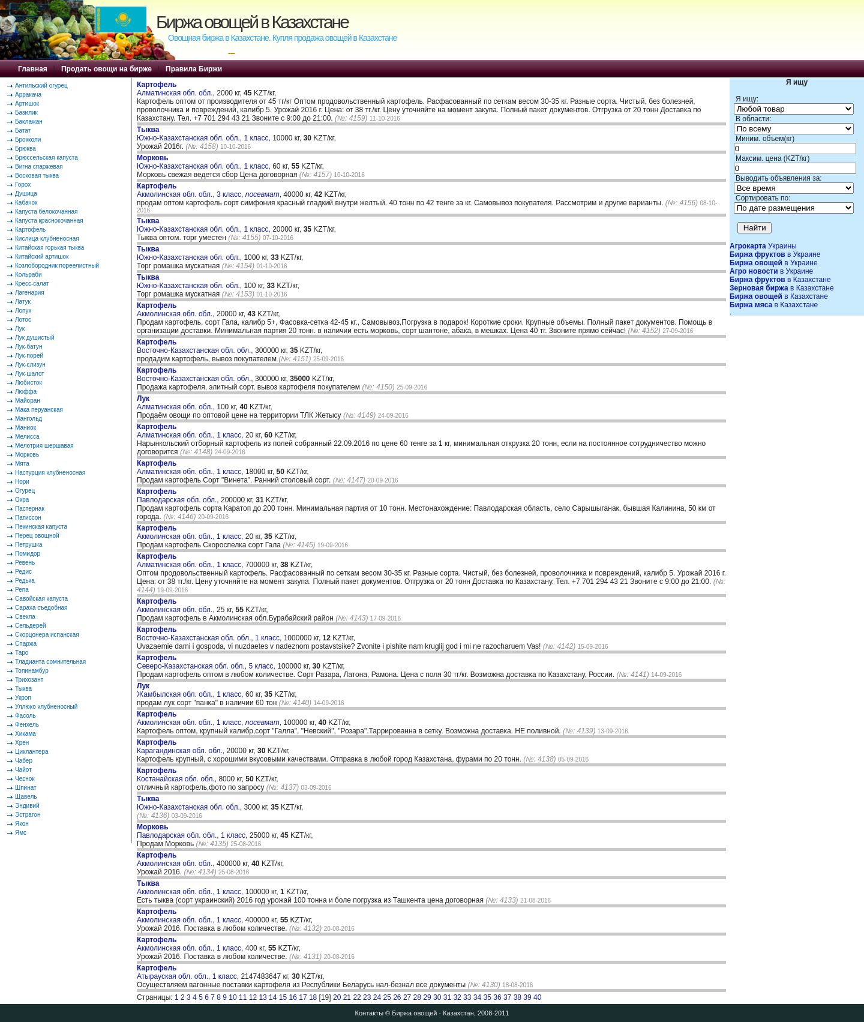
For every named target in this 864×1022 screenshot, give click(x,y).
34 (477, 997)
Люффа (26, 391)
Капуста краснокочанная (49, 220)
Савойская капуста (41, 598)
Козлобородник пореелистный (57, 265)
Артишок (27, 103)
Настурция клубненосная (50, 472)
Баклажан (29, 121)
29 (427, 997)
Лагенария (29, 292)
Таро (21, 652)
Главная (32, 69)
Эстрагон (27, 814)
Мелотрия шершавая (44, 445)
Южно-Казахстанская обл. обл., (190, 253)
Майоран (27, 400)
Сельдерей (30, 625)
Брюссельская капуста (46, 157)
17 (303, 997)
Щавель (26, 796)
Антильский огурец (41, 85)
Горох (23, 184)
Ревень (25, 562)
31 (447, 997)
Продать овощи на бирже (106, 69)
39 (527, 997)
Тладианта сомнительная (50, 661)
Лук (20, 328)
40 (537, 997)
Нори (22, 481)
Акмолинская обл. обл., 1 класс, (191, 532)
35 (487, 997)
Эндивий (27, 805)
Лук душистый (35, 337)
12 (253, 997)
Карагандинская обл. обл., (181, 746)
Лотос (23, 319)
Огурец (25, 490)
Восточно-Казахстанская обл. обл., (196, 346)
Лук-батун (28, 346)
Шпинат (26, 787)
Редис (23, 571)
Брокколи (28, 139)
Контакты (369, 1013)
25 (387, 997)
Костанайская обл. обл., (177, 774)
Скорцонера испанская (47, 634)
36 (497, 997)
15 (283, 997)
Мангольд (28, 418)
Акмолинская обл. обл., (177, 309)
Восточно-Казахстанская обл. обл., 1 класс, (210, 633)
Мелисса (27, 436)
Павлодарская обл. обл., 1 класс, (193, 831)
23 (367, 997)
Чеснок (25, 778)
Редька (25, 580)
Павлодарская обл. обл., (179, 495)
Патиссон (28, 517)
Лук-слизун (30, 364)
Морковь (27, 454)
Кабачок (26, 202)
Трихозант (29, 679)
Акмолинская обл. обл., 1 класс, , (209, 718)
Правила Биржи (194, 69)
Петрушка (29, 544)
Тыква (23, 688)
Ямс (20, 832)
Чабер (23, 760)
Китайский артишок (41, 256)
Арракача (28, 94)
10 (232, 997)
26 (397, 997)
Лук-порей (29, 355)
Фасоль (25, 715)
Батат (23, 130)
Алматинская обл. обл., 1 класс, (191, 430)
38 (517, 997)
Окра (22, 499)
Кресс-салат (32, 283)
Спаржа (26, 643)
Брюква (25, 148)
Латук (23, 301)
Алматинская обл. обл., (177, 88)
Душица (26, 193)
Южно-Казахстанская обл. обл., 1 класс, (204, 133)
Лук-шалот (29, 373)
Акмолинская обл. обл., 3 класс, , (209, 190)
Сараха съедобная (41, 607)
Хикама (25, 733)
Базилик (26, 112)
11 (243, 997)
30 (437, 997)
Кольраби (28, 274)
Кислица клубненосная (47, 238)
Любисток (28, 382)
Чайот (23, 769)
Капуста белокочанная (46, 211)
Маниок (25, 427)
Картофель (30, 229)
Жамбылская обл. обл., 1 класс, (191, 690)
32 (457, 997)
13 (262, 997)
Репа (22, 589)
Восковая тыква (37, 175)
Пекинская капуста (41, 526)
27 (407, 997)
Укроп (23, 697)
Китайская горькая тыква (49, 247)
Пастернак (29, 508)
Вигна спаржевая (39, 166)
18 (313, 997)
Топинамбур (32, 670)
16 (293, 997)
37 (507, 997)
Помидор (27, 553)
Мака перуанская (39, 409)
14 (273, 997)
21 (347, 997)
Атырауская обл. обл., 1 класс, (189, 972)
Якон (22, 823)
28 (417, 997)
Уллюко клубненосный (46, 706)
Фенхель (27, 724)
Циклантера (32, 751)
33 (467, 997)
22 (357, 997)
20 (337, 997)
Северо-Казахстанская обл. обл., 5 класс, (207, 662)
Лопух (23, 310)
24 (377, 997)
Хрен (22, 742)
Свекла (25, 616)
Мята (22, 463)
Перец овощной (37, 535)
